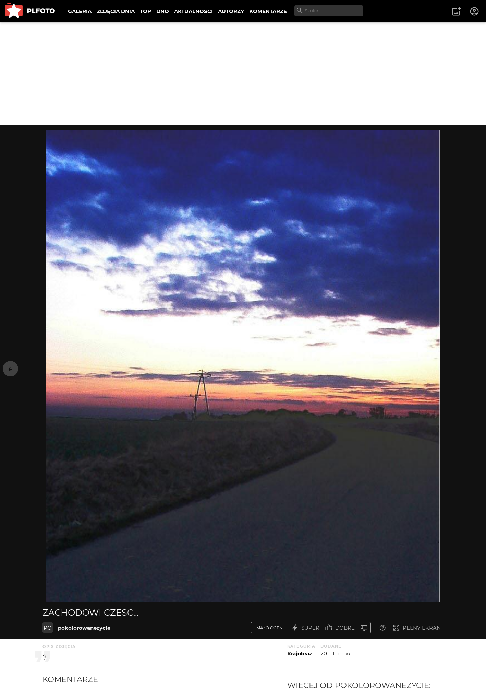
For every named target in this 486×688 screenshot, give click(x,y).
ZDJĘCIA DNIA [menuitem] (116, 11)
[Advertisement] (243, 74)
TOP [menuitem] (145, 11)
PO (48, 628)
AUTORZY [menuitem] (231, 11)
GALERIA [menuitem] (80, 11)
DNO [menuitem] (162, 11)
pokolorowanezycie (84, 628)
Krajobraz (299, 653)
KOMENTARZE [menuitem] (268, 11)
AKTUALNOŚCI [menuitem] (193, 11)
